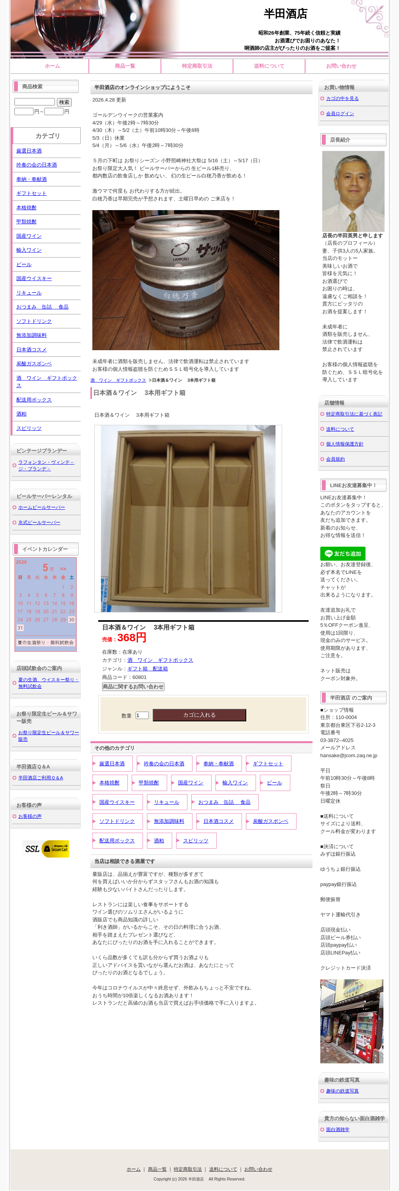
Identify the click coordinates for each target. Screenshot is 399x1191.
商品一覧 (125, 66)
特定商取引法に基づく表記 (354, 413)
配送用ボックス (117, 841)
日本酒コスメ (218, 821)
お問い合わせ (341, 66)
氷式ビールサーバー (39, 522)
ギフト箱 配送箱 (147, 669)
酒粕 (159, 841)
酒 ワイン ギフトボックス (118, 380)
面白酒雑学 (338, 1129)
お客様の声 (30, 816)
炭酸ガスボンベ (270, 821)
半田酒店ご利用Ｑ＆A (40, 777)
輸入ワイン (235, 783)
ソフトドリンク (117, 821)
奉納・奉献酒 (218, 764)
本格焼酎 (109, 783)
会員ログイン (340, 113)
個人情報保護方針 (345, 443)
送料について (269, 66)
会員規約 (335, 458)
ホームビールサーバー (41, 507)
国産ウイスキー (117, 802)
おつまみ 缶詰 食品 (224, 802)
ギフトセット (268, 764)
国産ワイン (190, 783)
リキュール (166, 802)
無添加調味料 (169, 821)
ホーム (52, 66)
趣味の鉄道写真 (342, 1090)
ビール (274, 783)
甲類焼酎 (149, 783)
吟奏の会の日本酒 (164, 764)
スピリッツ (195, 841)
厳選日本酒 (112, 764)
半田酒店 (291, 14)
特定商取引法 (197, 66)
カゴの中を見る (342, 98)
